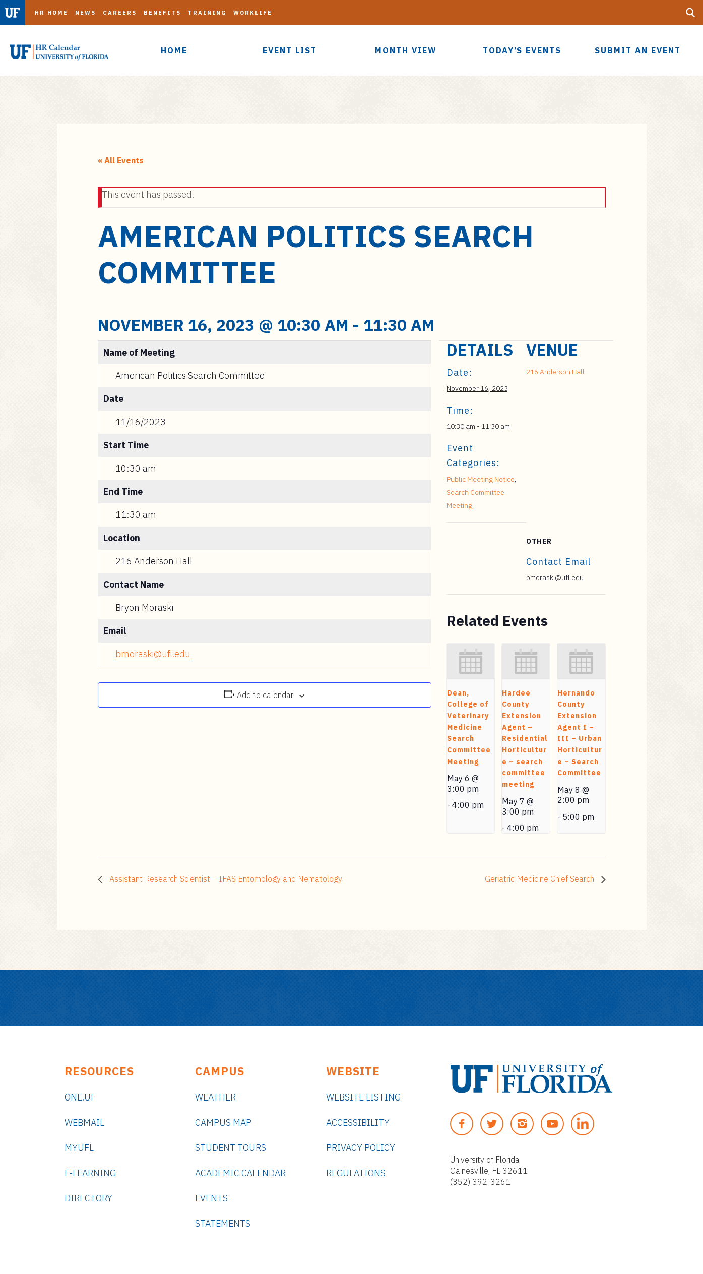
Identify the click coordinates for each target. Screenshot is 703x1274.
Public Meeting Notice (480, 479)
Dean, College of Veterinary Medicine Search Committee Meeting (469, 727)
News (85, 12)
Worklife (252, 12)
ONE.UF (80, 1097)
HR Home (51, 12)
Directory (88, 1198)
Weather (215, 1097)
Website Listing (363, 1097)
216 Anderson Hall (555, 371)
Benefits (162, 12)
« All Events (121, 160)
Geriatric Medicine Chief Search (540, 879)
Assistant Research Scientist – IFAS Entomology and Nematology (224, 879)
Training (207, 12)
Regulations (356, 1173)
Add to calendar (265, 695)
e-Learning (90, 1173)
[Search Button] (690, 12)
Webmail (84, 1122)
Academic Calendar (240, 1173)
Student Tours (230, 1147)
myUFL (79, 1147)
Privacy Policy (360, 1147)
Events (211, 1198)
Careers (120, 12)
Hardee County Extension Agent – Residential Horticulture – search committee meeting (525, 738)
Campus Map (223, 1122)
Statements (222, 1223)
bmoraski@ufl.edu (152, 654)
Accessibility (358, 1122)
